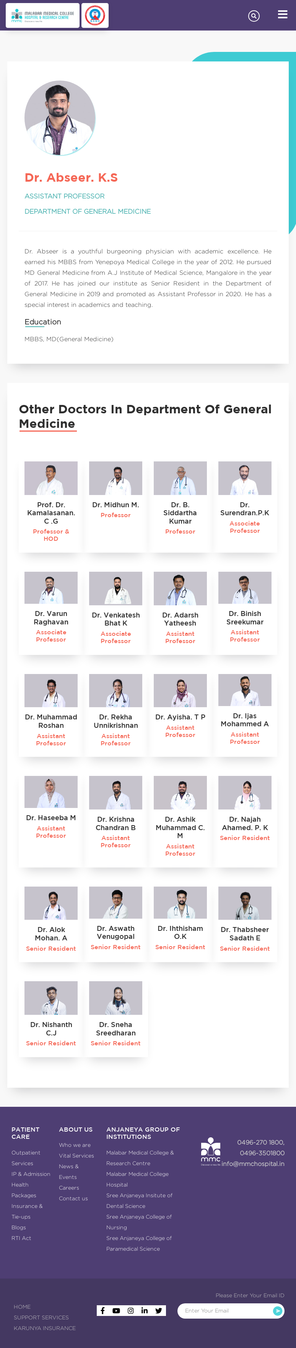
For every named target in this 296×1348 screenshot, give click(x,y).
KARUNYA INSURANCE (45, 1328)
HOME (22, 1307)
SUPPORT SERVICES (41, 1317)
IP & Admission (30, 1174)
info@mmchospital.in (253, 1164)
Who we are (75, 1145)
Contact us (73, 1198)
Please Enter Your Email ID (250, 1295)
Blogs (18, 1227)
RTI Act (21, 1238)
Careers (69, 1188)
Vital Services (76, 1156)
